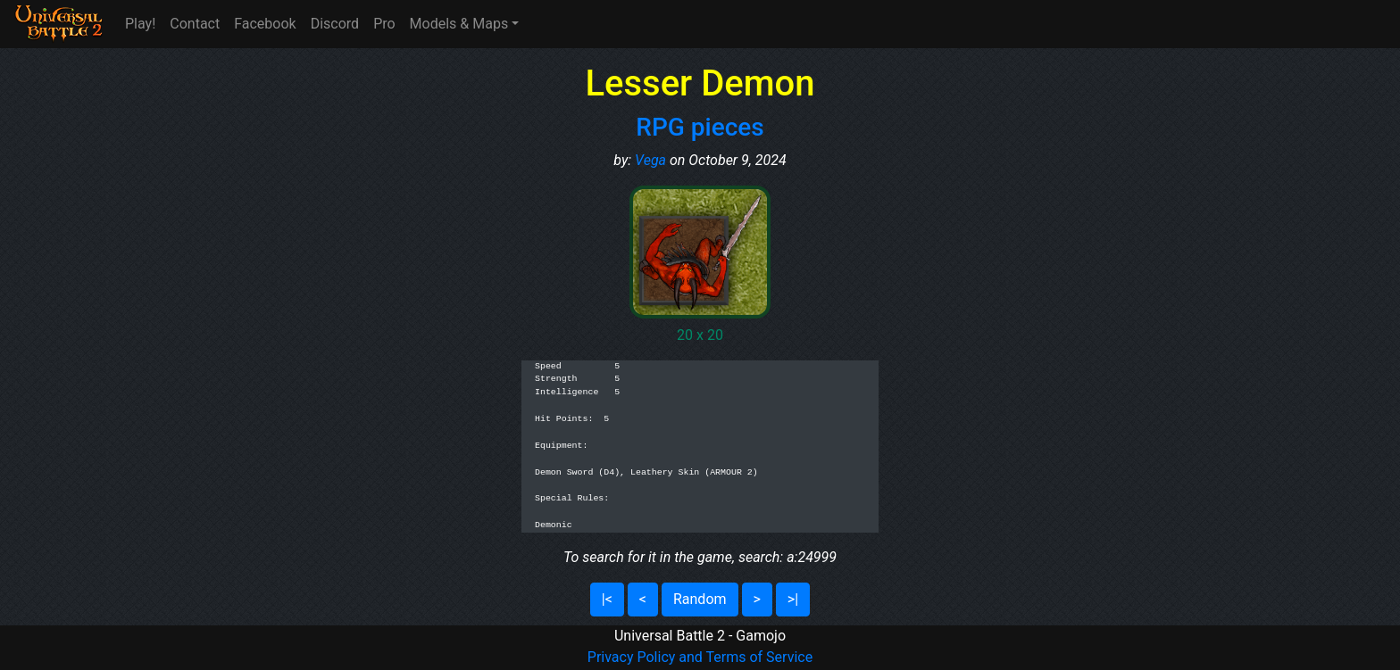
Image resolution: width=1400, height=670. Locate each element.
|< (607, 599)
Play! (140, 23)
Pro (384, 23)
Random (700, 599)
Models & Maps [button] (459, 23)
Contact (195, 23)
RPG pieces (699, 127)
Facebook (265, 23)
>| (793, 599)
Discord (335, 23)
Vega (650, 160)
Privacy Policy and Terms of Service (700, 657)
